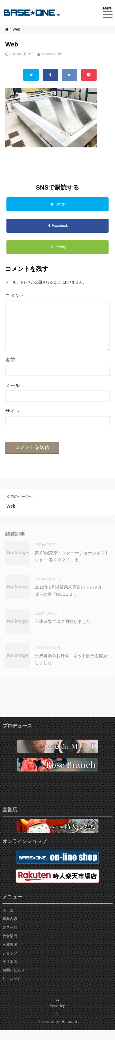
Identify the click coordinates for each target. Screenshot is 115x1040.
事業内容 (9, 929)
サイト (12, 421)
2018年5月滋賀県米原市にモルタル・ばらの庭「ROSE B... (71, 600)
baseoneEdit (51, 54)
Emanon (69, 1031)
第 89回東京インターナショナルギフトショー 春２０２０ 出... (72, 566)
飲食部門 (9, 946)
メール (12, 395)
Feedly (58, 247)
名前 (10, 369)
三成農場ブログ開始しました (62, 631)
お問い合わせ (13, 980)
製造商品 (9, 937)
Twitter (58, 204)
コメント (15, 295)
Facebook (58, 226)
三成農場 (9, 954)
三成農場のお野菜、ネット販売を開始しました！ (71, 669)
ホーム (7, 920)
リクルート (11, 988)
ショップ (9, 963)
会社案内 (9, 971)
